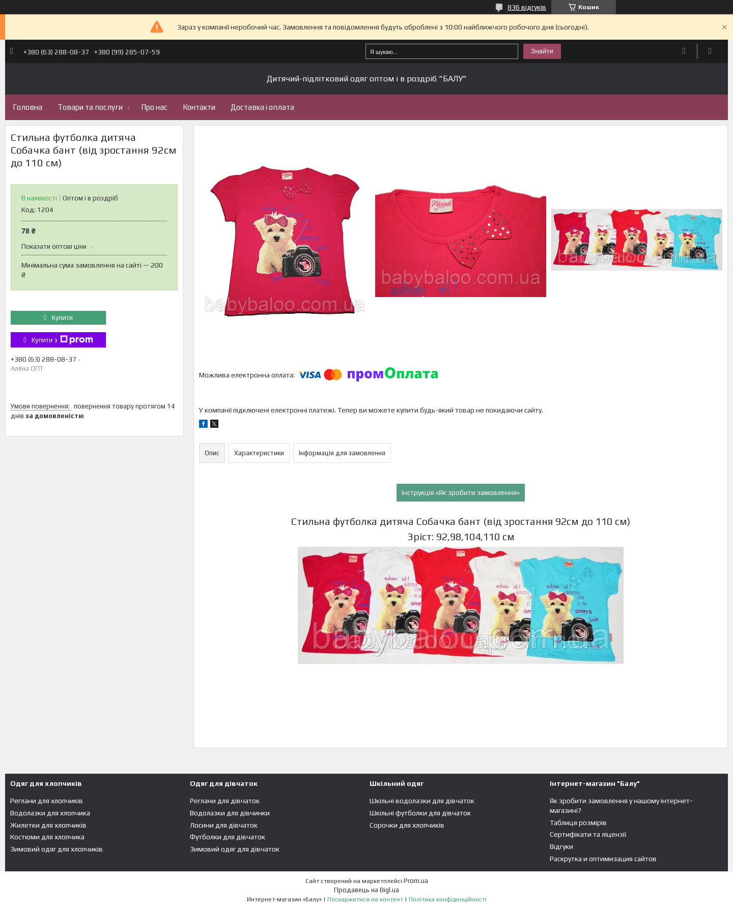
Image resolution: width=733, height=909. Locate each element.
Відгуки (561, 846)
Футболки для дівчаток (227, 837)
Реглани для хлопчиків (46, 801)
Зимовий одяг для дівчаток (234, 849)
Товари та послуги (90, 107)
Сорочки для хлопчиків (407, 825)
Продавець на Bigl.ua (366, 890)
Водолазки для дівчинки (230, 813)
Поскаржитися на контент (365, 899)
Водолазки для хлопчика (50, 813)
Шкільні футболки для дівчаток (420, 813)
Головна (27, 107)
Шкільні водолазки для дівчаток (422, 801)
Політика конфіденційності (448, 899)
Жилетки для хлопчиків (48, 825)
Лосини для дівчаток (224, 825)
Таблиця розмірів (578, 822)
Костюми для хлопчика (47, 837)
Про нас (154, 107)
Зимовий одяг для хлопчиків (56, 849)
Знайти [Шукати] (542, 51)
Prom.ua (416, 881)
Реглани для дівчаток (225, 801)
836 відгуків (527, 7)
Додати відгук (684, 51)
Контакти (199, 107)
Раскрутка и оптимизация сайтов (603, 859)
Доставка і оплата (262, 107)
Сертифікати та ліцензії (588, 834)
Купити (62, 317)
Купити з (62, 339)
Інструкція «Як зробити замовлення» (461, 492)
